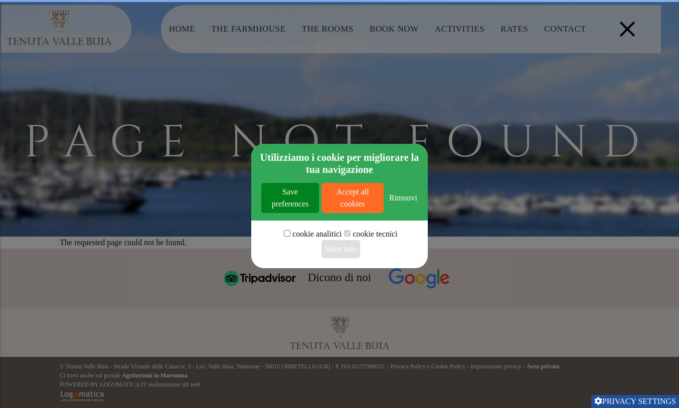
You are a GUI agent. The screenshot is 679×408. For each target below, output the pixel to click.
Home (182, 29)
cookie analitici (317, 265)
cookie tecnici (375, 265)
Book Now (394, 29)
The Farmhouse (248, 29)
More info (340, 280)
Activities (459, 29)
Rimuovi (403, 229)
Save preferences (290, 229)
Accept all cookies (352, 229)
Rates (514, 29)
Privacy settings (635, 401)
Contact (565, 29)
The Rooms (328, 29)
